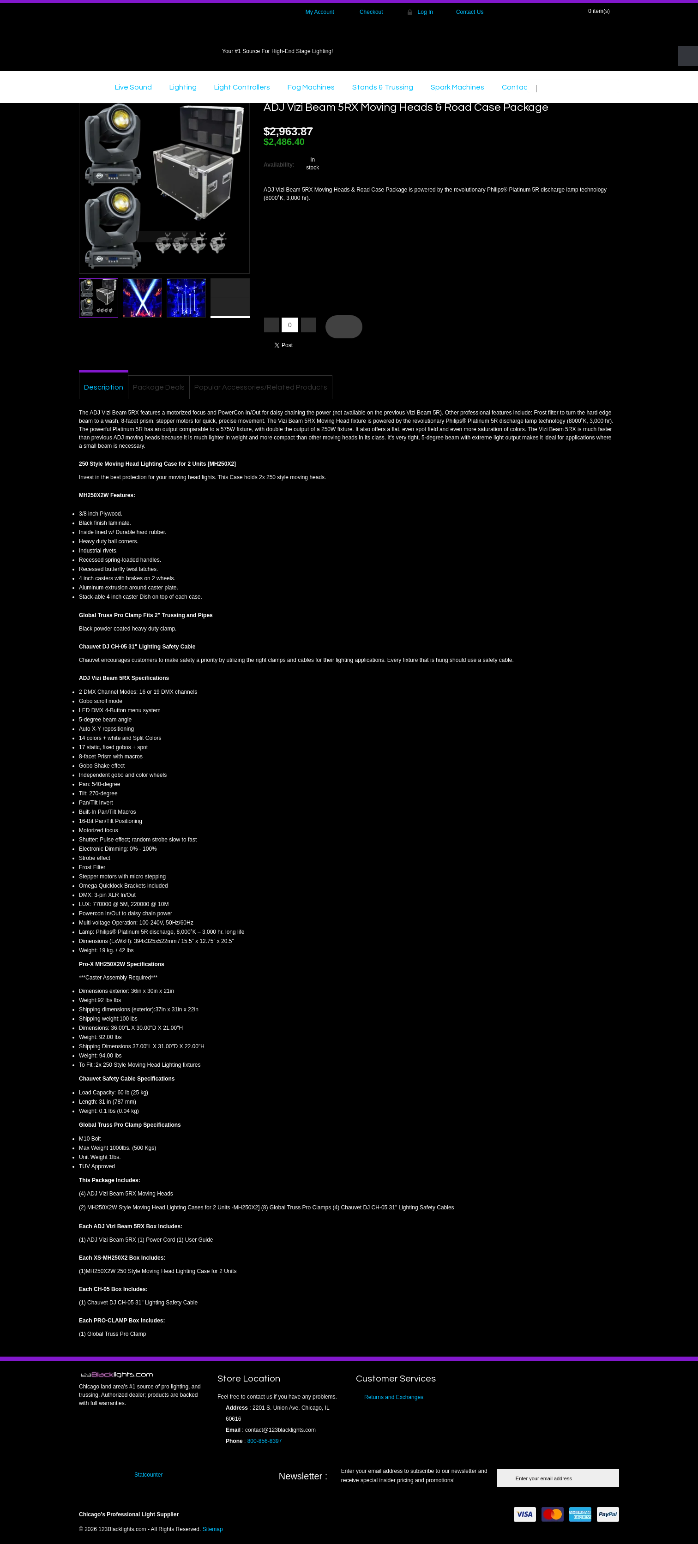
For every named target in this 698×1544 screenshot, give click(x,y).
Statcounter (148, 1475)
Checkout (371, 12)
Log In (425, 12)
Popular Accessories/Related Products (260, 387)
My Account (320, 12)
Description (103, 387)
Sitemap (213, 1529)
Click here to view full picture (233, 268)
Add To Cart (343, 326)
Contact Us (469, 12)
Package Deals (159, 387)
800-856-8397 (264, 1441)
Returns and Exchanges (393, 1397)
